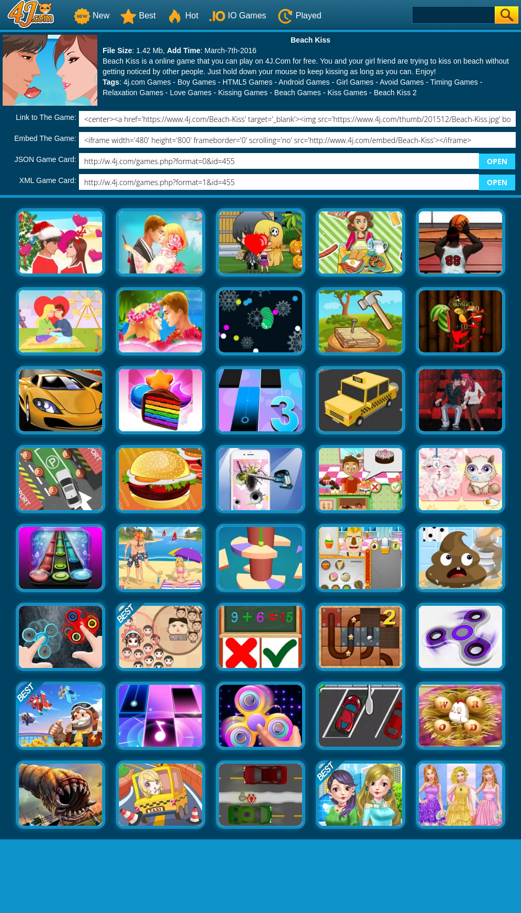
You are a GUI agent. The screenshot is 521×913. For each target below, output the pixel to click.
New (91, 15)
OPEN (497, 161)
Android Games (303, 82)
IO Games (237, 15)
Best (138, 15)
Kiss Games (347, 92)
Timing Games (454, 82)
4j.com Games (147, 82)
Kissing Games (242, 92)
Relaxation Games (133, 92)
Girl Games (355, 82)
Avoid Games (402, 82)
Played (299, 15)
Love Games (191, 92)
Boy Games (196, 82)
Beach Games (297, 92)
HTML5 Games (248, 82)
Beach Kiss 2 (395, 92)
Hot (182, 15)
